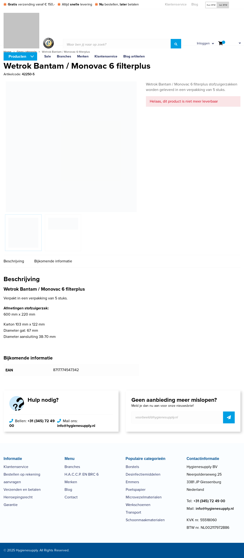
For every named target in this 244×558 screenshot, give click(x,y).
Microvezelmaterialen (144, 497)
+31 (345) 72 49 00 (32, 423)
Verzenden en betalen (22, 489)
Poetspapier (135, 489)
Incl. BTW (223, 5)
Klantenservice (176, 4)
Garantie (11, 504)
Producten (17, 56)
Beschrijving (14, 261)
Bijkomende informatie (53, 261)
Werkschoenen (138, 504)
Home (7, 52)
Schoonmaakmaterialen (145, 520)
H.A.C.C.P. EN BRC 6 (82, 474)
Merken (71, 482)
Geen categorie (27, 52)
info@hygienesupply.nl (76, 425)
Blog (194, 4)
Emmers (132, 482)
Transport (133, 512)
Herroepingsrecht (18, 497)
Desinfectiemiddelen (143, 474)
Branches (72, 466)
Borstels (132, 466)
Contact (71, 497)
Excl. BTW (211, 5)
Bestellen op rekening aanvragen (22, 478)
